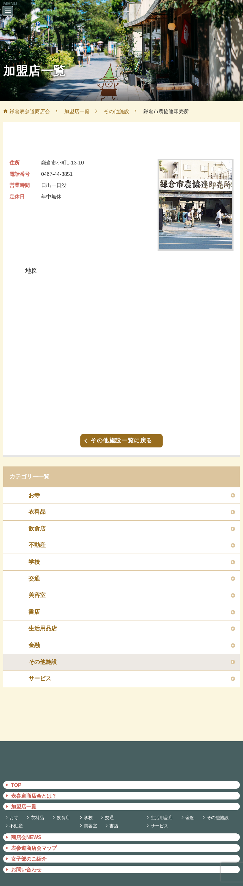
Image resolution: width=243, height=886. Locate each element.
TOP (16, 778)
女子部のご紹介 (29, 852)
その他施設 (42, 655)
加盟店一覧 (23, 800)
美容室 (37, 589)
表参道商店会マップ (34, 841)
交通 (34, 572)
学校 (34, 555)
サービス (39, 672)
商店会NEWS (26, 831)
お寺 (34, 489)
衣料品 (37, 505)
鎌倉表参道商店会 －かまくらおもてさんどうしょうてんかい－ (121, 18)
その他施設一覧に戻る (121, 434)
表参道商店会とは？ (34, 789)
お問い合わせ (26, 863)
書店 (34, 605)
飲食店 (37, 522)
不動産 (37, 539)
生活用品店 (42, 622)
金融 (34, 639)
